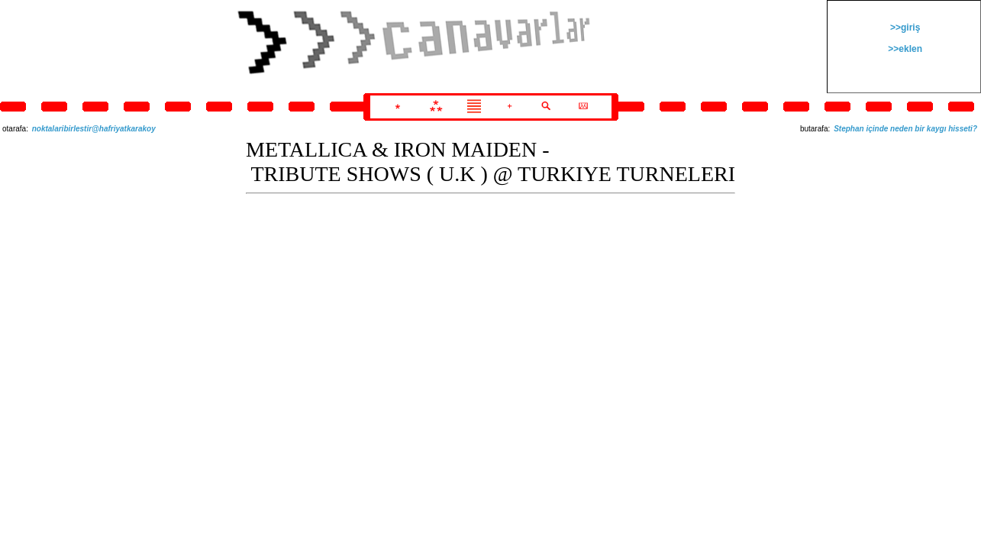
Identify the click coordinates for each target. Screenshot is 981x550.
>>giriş (904, 27)
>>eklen (904, 49)
